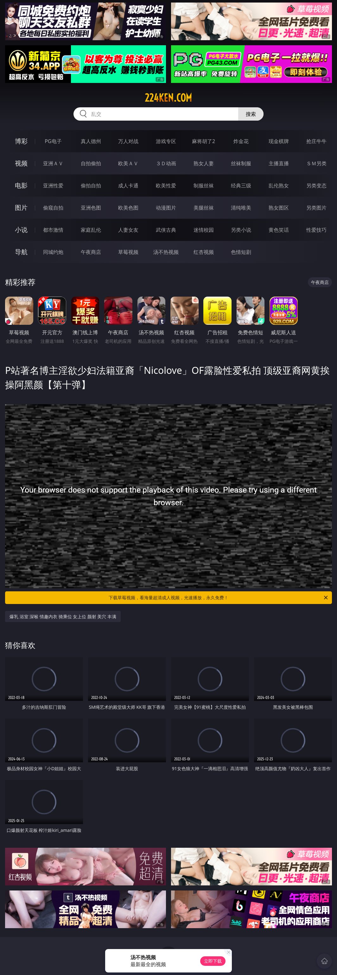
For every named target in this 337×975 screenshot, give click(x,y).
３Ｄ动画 (166, 163)
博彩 (21, 141)
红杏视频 (204, 251)
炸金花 (241, 141)
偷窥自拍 (53, 207)
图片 (21, 207)
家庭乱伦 (91, 229)
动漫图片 (166, 207)
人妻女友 (128, 229)
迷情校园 (204, 229)
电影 (21, 185)
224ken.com (168, 97)
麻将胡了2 (203, 141)
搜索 (251, 113)
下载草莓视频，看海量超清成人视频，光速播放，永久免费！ (219, 597)
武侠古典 (166, 229)
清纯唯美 (241, 207)
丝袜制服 (241, 163)
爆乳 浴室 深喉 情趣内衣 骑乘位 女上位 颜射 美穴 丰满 (63, 616)
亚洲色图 (91, 207)
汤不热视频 (166, 251)
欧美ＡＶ (128, 163)
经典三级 (241, 185)
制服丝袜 (204, 185)
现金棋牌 (279, 141)
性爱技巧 (316, 229)
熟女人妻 (204, 163)
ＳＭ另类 (316, 163)
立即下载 (213, 961)
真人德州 (91, 141)
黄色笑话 (279, 229)
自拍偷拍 (91, 163)
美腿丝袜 (204, 207)
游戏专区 (166, 141)
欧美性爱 (166, 185)
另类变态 (316, 185)
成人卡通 (128, 185)
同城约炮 (53, 251)
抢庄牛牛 (316, 141)
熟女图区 (279, 207)
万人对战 (128, 141)
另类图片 (316, 207)
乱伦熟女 (279, 185)
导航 (21, 252)
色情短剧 (241, 251)
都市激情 (53, 229)
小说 (21, 229)
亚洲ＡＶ (53, 163)
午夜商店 (91, 251)
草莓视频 (128, 251)
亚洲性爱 (53, 185)
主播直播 (279, 163)
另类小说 (241, 229)
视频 (21, 163)
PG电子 (53, 141)
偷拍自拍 (91, 185)
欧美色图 (128, 207)
